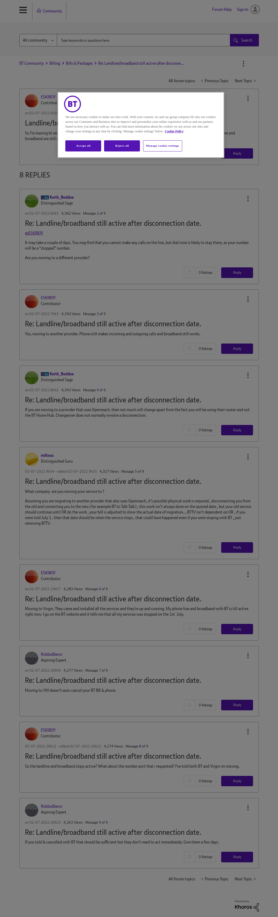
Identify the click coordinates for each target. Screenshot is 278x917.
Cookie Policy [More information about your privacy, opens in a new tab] (174, 131)
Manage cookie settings (162, 145)
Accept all (83, 145)
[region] (140, 125)
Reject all (122, 145)
